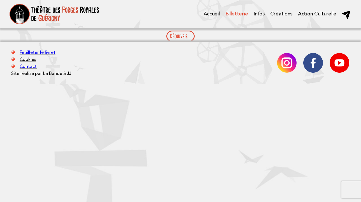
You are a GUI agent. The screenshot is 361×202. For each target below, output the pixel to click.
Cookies (28, 59)
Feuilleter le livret (37, 52)
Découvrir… (180, 36)
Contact (28, 66)
